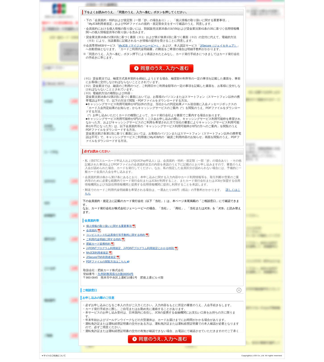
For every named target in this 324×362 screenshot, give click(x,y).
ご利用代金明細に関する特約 (105, 239)
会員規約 (93, 230)
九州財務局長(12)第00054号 (116, 274)
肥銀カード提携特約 (100, 243)
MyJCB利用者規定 (99, 252)
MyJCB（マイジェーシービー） (139, 45)
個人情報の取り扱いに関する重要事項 (111, 226)
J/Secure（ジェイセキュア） (218, 45)
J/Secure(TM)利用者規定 (103, 257)
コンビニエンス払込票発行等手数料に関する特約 (117, 234)
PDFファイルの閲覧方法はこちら (107, 261)
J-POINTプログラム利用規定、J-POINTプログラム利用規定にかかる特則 (132, 248)
